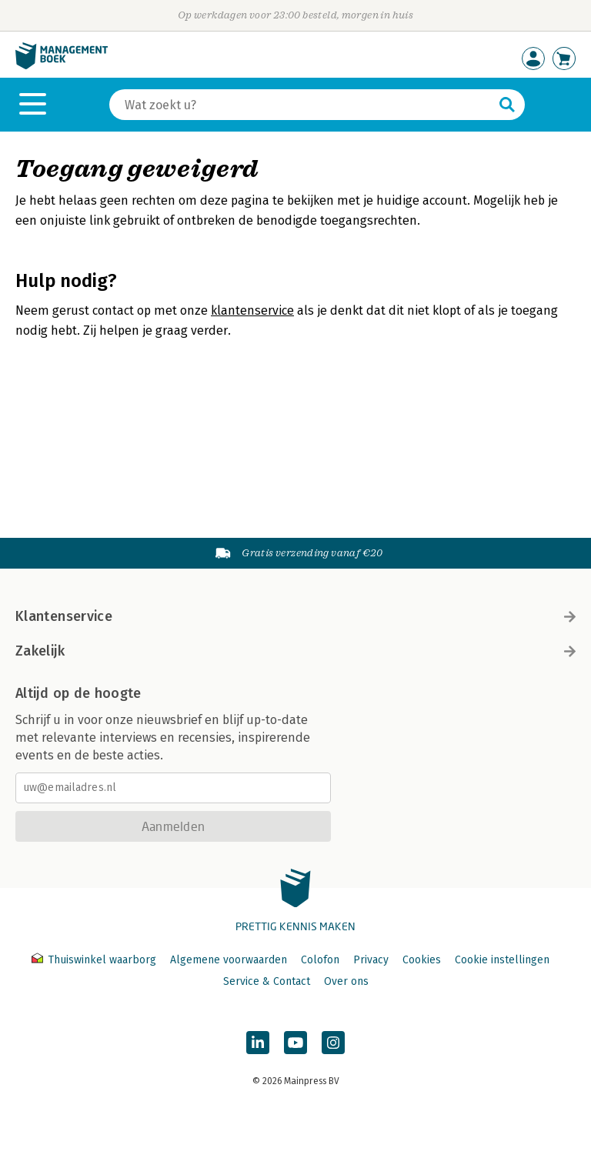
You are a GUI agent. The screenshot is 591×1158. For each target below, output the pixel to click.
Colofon (320, 959)
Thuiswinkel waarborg (95, 959)
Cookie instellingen (502, 959)
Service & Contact (266, 981)
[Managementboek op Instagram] (333, 1042)
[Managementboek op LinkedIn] (257, 1042)
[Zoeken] (301, 104)
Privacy (371, 959)
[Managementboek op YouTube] (295, 1042)
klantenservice (252, 310)
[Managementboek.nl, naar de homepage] (61, 65)
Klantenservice (295, 616)
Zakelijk (295, 650)
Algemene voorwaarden (228, 959)
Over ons (346, 981)
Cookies (421, 959)
